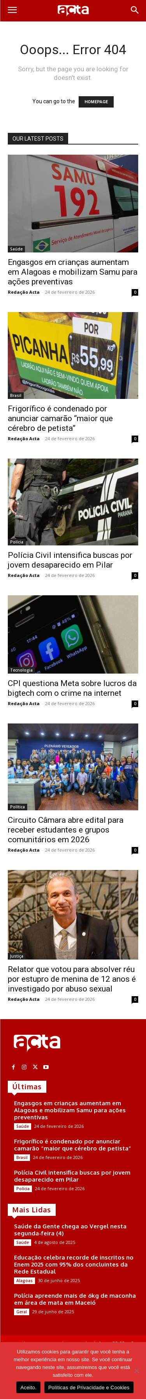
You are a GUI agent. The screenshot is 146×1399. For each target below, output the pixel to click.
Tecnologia (21, 670)
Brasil (15, 395)
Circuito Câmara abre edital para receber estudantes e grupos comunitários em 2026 (65, 829)
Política (17, 807)
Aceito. (28, 1387)
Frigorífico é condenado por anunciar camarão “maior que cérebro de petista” (60, 418)
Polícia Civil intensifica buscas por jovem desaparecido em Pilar (70, 560)
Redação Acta (24, 292)
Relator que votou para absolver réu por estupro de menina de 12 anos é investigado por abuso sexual (72, 979)
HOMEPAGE (96, 101)
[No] (136, 1370)
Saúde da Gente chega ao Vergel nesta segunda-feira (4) (70, 1230)
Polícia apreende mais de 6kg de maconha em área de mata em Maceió (75, 1299)
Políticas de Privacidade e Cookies (89, 1387)
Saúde (16, 249)
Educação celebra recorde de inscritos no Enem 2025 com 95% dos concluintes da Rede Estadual (74, 1264)
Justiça (16, 956)
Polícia (16, 542)
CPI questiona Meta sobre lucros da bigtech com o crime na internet (72, 688)
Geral (21, 1311)
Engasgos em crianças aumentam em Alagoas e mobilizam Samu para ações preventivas (72, 272)
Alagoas (24, 1280)
